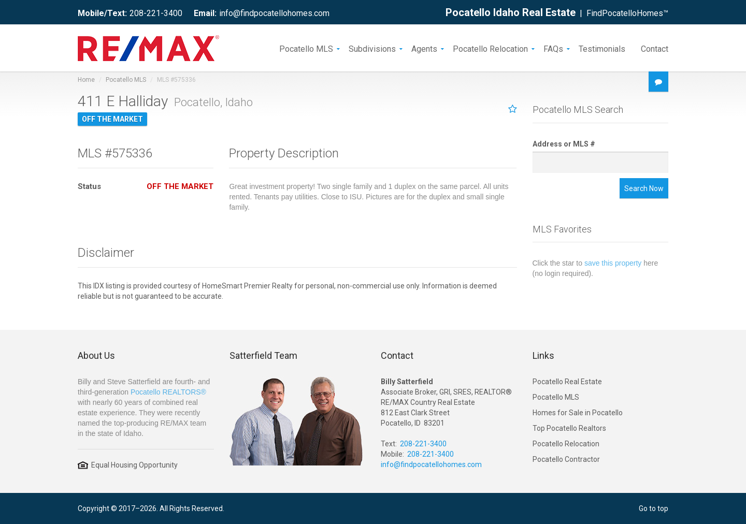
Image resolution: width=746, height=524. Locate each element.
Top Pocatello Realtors (569, 428)
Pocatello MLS (306, 48)
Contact (654, 48)
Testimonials (602, 48)
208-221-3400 (156, 13)
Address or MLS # (564, 144)
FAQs (553, 48)
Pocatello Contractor (566, 459)
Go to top (653, 508)
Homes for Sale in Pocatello (578, 413)
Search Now (644, 188)
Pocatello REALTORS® (168, 392)
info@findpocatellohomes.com (274, 13)
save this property (613, 263)
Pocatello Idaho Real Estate (511, 12)
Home (86, 79)
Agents (424, 48)
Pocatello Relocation (490, 48)
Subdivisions (372, 48)
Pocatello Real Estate (567, 381)
